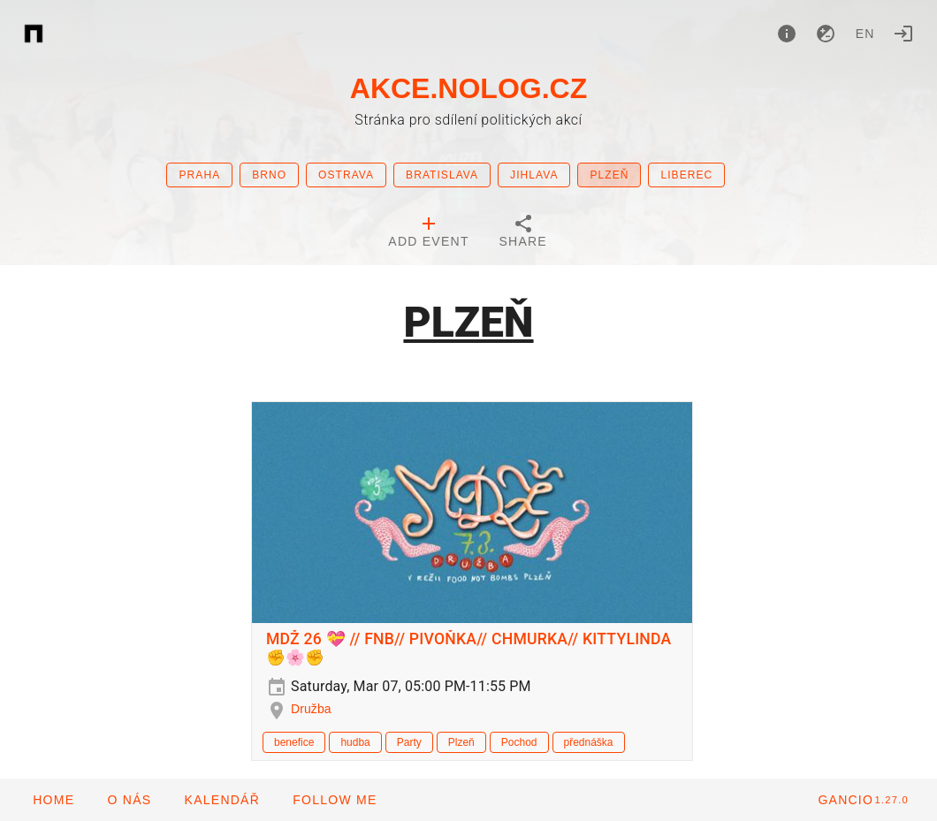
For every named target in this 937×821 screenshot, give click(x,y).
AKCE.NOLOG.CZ (468, 88)
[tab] (428, 233)
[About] (786, 33)
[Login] (903, 33)
